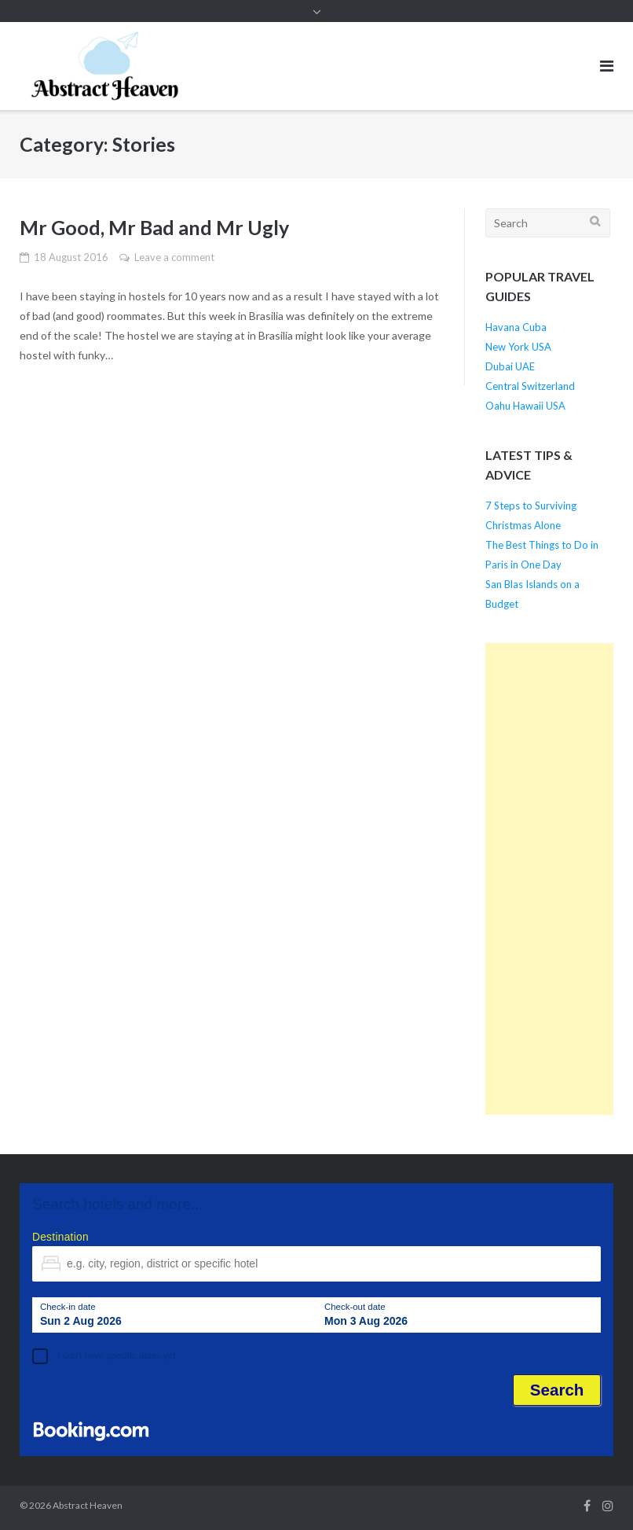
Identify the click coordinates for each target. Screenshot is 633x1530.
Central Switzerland (530, 386)
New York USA (518, 346)
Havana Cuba (516, 327)
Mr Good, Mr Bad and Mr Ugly (154, 227)
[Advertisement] (549, 879)
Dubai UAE (510, 366)
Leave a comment (174, 257)
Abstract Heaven (88, 1505)
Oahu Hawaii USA (525, 405)
